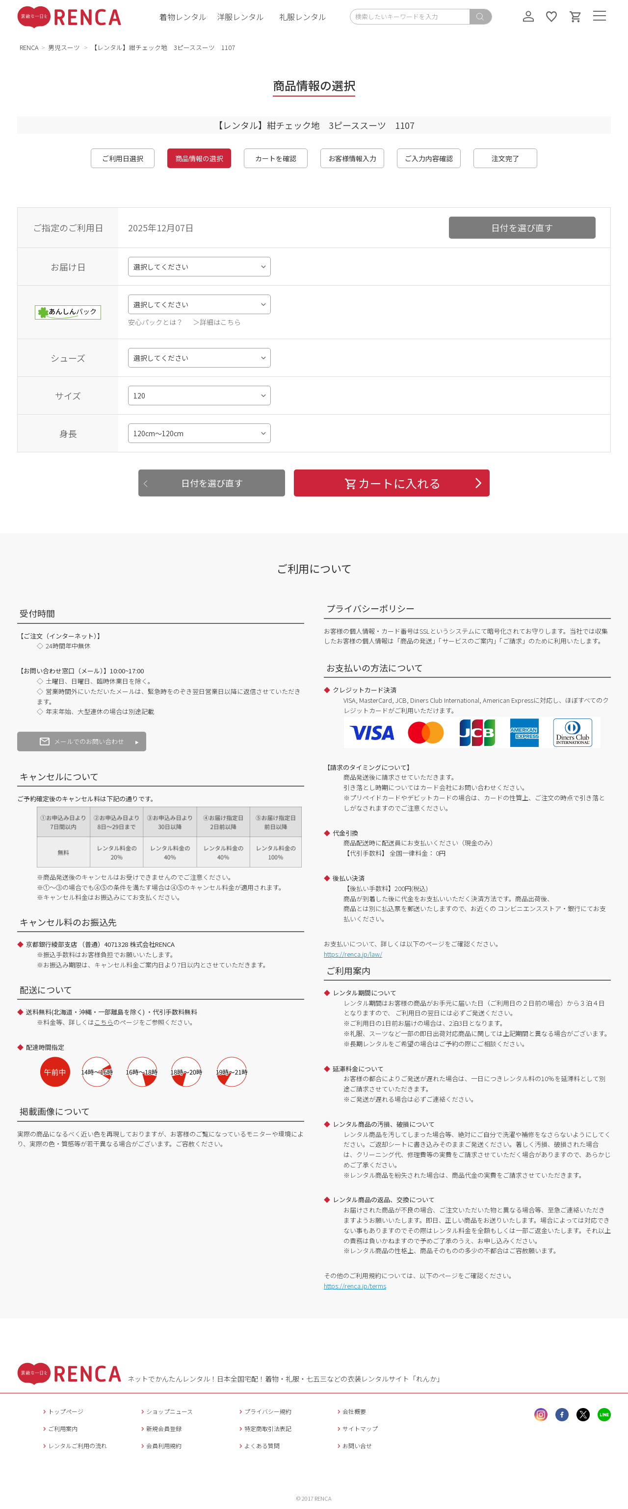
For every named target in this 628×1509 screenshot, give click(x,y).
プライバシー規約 (264, 1411)
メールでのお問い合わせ (82, 741)
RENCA (29, 47)
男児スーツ (64, 47)
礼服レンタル (302, 17)
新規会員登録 (160, 1428)
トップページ (62, 1411)
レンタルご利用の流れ (74, 1445)
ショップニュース (166, 1411)
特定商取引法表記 (264, 1428)
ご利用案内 (59, 1428)
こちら (103, 1022)
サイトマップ (356, 1428)
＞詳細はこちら (217, 322)
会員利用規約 (160, 1445)
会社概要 (350, 1411)
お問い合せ (353, 1445)
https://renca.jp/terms (355, 1285)
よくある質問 (258, 1445)
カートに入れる (392, 483)
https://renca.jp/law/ (353, 954)
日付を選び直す (522, 227)
